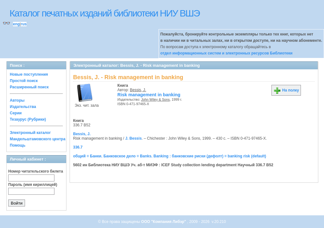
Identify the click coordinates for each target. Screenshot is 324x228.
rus (24, 24)
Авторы (17, 100)
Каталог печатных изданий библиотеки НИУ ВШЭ (104, 13)
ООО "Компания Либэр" (164, 221)
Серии (16, 113)
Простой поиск (24, 81)
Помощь (17, 145)
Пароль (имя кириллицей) (32, 184)
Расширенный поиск (29, 87)
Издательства (23, 106)
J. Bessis (133, 138)
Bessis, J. (138, 90)
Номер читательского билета (35, 171)
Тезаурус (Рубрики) (28, 119)
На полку (286, 90)
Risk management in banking (148, 94)
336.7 (78, 147)
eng (16, 24)
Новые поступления (29, 74)
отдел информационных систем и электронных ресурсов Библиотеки (226, 53)
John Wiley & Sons (155, 99)
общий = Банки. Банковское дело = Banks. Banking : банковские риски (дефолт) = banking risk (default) (169, 156)
